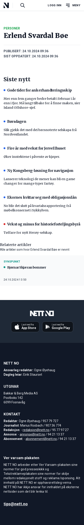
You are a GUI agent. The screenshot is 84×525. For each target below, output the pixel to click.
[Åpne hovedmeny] (72, 5)
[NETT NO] (10, 5)
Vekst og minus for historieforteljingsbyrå (42, 224)
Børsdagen (15, 121)
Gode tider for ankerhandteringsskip (38, 90)
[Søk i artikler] (22, 5)
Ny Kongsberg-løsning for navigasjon (38, 170)
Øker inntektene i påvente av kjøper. (32, 157)
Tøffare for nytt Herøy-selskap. (28, 233)
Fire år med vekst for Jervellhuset (34, 148)
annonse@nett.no (32, 434)
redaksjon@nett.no (36, 430)
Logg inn (54, 5)
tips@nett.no (16, 504)
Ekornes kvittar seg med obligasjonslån (40, 197)
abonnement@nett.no (41, 439)
